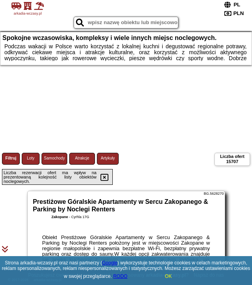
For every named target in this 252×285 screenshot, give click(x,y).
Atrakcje (82, 158)
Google (109, 263)
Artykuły (108, 158)
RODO (120, 276)
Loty (30, 158)
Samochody (54, 158)
